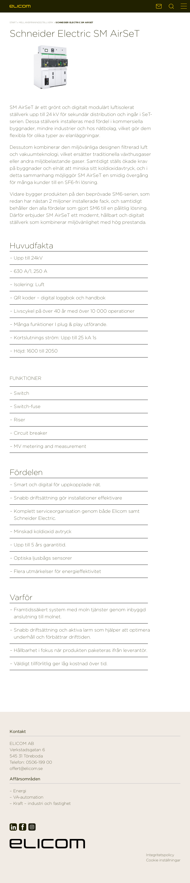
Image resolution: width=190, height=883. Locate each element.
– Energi (18, 790)
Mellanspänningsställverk (36, 22)
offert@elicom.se (26, 768)
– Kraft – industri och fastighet (40, 803)
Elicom (20, 6)
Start (13, 22)
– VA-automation (26, 797)
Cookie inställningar (163, 860)
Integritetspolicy (160, 855)
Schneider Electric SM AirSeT (75, 33)
